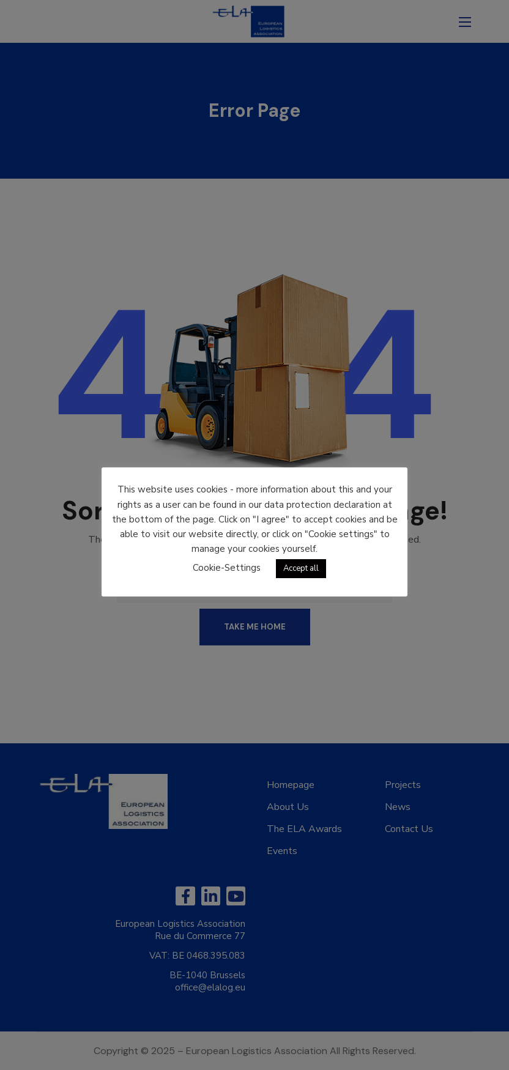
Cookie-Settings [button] (227, 568)
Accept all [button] (301, 568)
